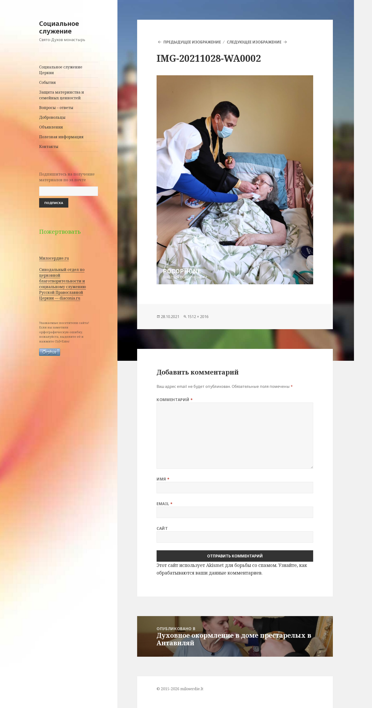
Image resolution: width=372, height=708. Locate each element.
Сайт (162, 528)
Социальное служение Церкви (60, 69)
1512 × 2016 (198, 316)
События (47, 82)
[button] (235, 179)
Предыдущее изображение (192, 42)
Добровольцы (52, 117)
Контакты (48, 146)
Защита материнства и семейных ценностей (61, 95)
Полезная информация (61, 136)
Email (164, 503)
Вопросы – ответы (56, 107)
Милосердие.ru (54, 258)
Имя (163, 479)
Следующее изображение (254, 42)
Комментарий (175, 399)
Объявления (51, 127)
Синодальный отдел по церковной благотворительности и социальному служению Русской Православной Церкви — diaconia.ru (62, 284)
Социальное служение (59, 27)
